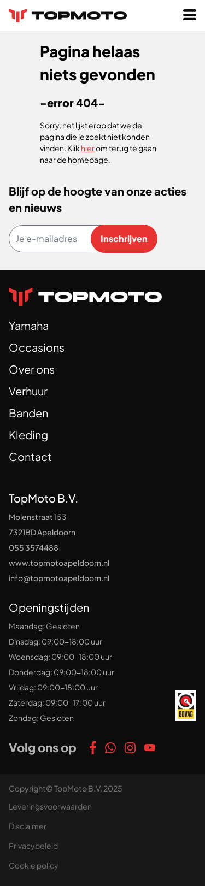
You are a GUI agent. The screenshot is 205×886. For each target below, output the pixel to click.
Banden (28, 413)
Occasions (37, 347)
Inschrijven (124, 238)
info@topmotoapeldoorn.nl (59, 578)
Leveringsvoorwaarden (50, 806)
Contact (30, 456)
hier (88, 148)
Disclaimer (27, 826)
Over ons (32, 369)
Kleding (28, 434)
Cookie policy (33, 865)
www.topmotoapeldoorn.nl (59, 563)
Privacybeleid (33, 845)
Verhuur (28, 391)
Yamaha (29, 325)
